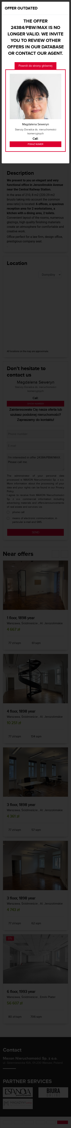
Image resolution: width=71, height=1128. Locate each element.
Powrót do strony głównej (35, 65)
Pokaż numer (35, 144)
